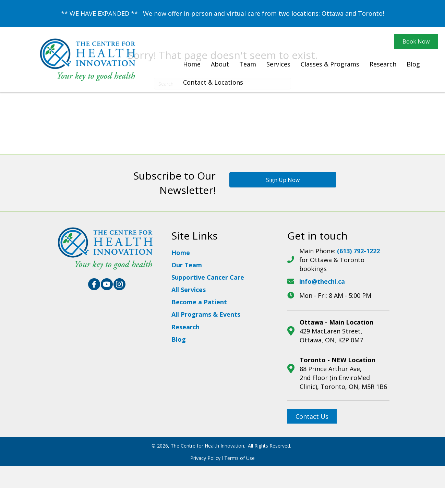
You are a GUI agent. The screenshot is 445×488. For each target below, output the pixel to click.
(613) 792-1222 (358, 251)
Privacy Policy (205, 458)
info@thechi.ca (322, 281)
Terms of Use (239, 458)
